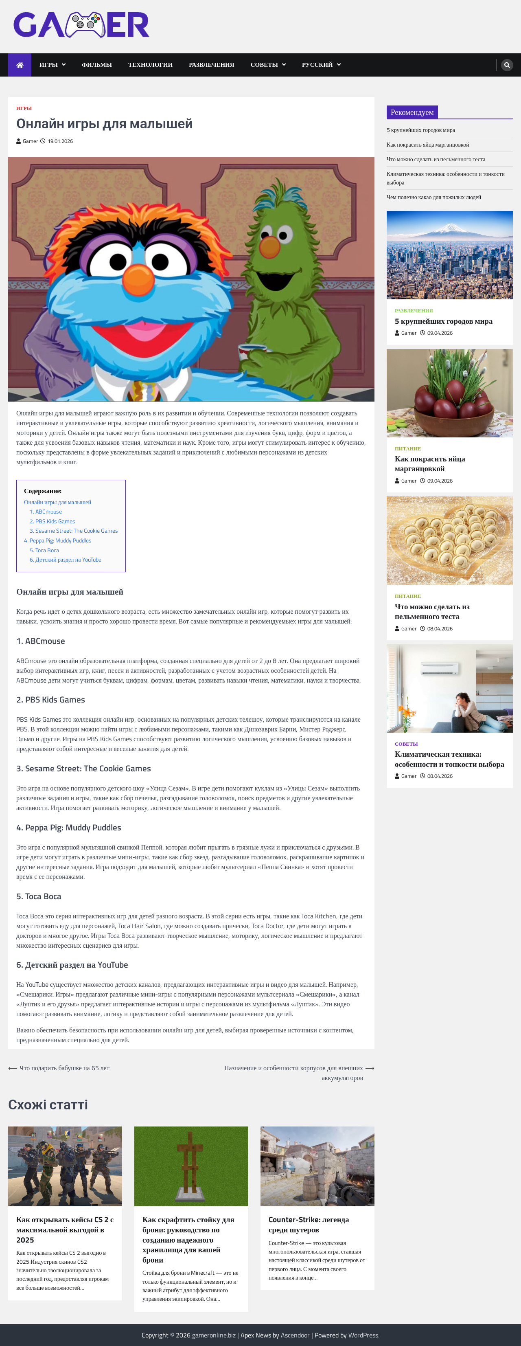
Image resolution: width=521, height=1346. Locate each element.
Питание (408, 449)
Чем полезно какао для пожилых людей (434, 197)
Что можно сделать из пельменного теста (436, 159)
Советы (264, 64)
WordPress (363, 1335)
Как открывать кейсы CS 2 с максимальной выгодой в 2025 (65, 1229)
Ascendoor (295, 1335)
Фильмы (97, 64)
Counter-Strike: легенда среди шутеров (309, 1224)
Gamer (27, 141)
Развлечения (211, 64)
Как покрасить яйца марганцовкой (428, 144)
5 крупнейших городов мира (421, 129)
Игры (48, 64)
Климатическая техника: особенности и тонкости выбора (449, 759)
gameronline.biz (214, 1335)
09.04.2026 (436, 333)
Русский (317, 64)
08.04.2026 (436, 628)
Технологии (150, 64)
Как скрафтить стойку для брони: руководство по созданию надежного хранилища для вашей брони (188, 1239)
